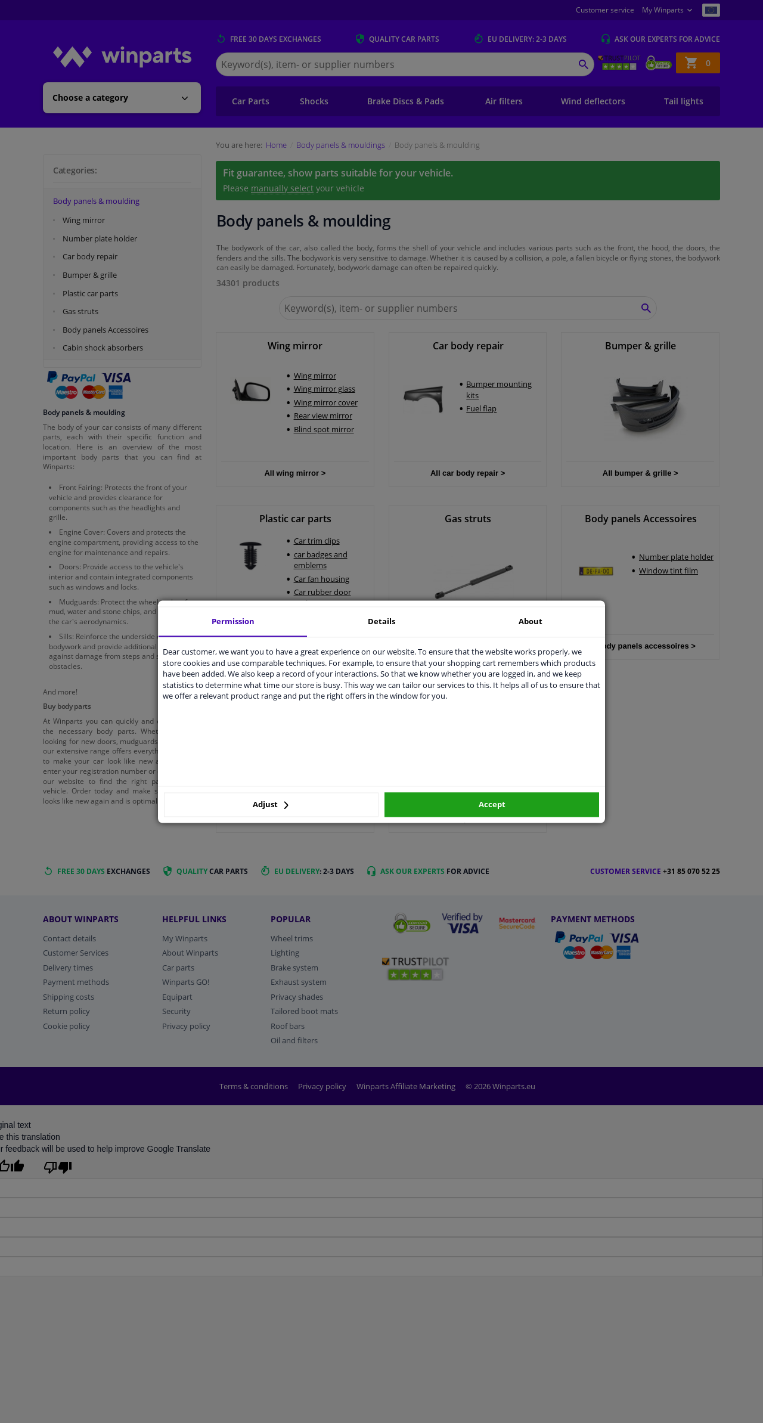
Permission (233, 621)
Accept (492, 804)
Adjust (271, 804)
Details (381, 621)
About (530, 621)
